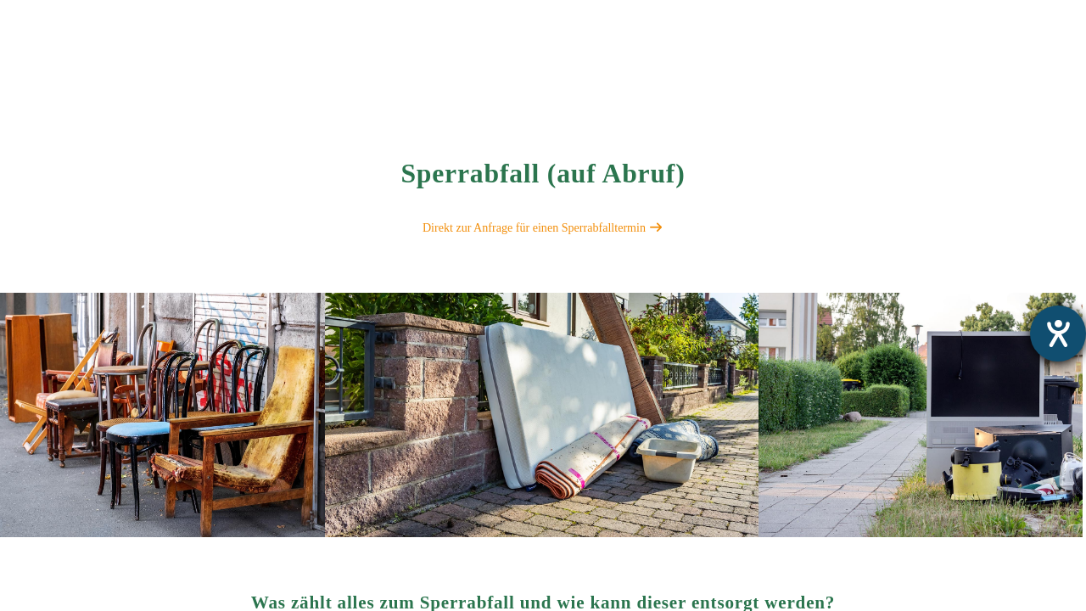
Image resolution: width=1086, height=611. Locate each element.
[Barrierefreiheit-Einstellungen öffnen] (1058, 334)
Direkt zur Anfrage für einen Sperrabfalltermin (543, 227)
